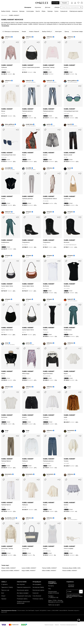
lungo (69, 386)
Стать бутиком (37, 596)
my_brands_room (10, 518)
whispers (28, 212)
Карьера (3, 599)
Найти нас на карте (54, 605)
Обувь (43, 11)
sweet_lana (29, 124)
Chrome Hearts (21, 610)
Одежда (49, 11)
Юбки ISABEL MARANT (49, 570)
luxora (69, 168)
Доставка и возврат (22, 593)
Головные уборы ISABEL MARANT (72, 568)
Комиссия (35, 593)
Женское (4, 15)
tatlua (69, 518)
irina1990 (28, 168)
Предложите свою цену (24, 596)
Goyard (37, 610)
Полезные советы (22, 599)
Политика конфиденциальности (68, 624)
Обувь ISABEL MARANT (8, 568)
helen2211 (29, 80)
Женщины (27, 7)
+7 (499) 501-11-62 (53, 597)
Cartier (49, 610)
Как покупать (21, 584)
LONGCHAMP (55, 610)
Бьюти (38, 11)
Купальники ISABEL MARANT (10, 570)
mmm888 (8, 168)
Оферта (57, 624)
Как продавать (37, 584)
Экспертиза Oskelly (38, 587)
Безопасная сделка (22, 590)
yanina (49, 124)
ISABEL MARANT (7, 65)
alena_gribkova (72, 80)
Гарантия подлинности (24, 587)
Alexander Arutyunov (73, 610)
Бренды (21, 11)
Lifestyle (56, 7)
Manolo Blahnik (63, 610)
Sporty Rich (4, 612)
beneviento (70, 430)
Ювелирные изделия (76, 11)
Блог (2, 593)
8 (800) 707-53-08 (53, 593)
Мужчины (38, 7)
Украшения (63, 11)
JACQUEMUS (43, 610)
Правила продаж (49, 624)
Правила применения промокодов (23, 602)
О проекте (4, 584)
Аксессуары (30, 11)
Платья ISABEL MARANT (49, 568)
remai (6, 343)
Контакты (51, 586)
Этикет (3, 596)
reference (8, 37)
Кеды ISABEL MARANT (29, 570)
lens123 (69, 124)
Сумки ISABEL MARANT (29, 568)
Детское (47, 7)
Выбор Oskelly (5, 11)
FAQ (49, 588)
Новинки (15, 11)
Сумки (56, 11)
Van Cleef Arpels (30, 610)
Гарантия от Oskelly (7, 587)
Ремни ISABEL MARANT (69, 570)
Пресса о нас (5, 590)
